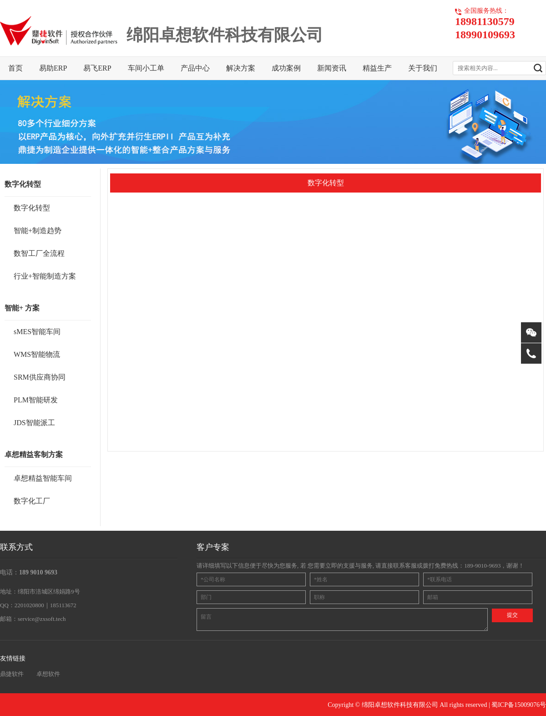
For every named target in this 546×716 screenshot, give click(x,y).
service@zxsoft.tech (42, 618)
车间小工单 (146, 68)
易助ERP (53, 68)
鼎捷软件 (12, 673)
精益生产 (377, 68)
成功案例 (286, 68)
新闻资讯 (331, 68)
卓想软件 (48, 673)
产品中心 (195, 68)
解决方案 (240, 68)
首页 (15, 68)
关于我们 (422, 68)
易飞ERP (97, 68)
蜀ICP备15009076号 (518, 704)
